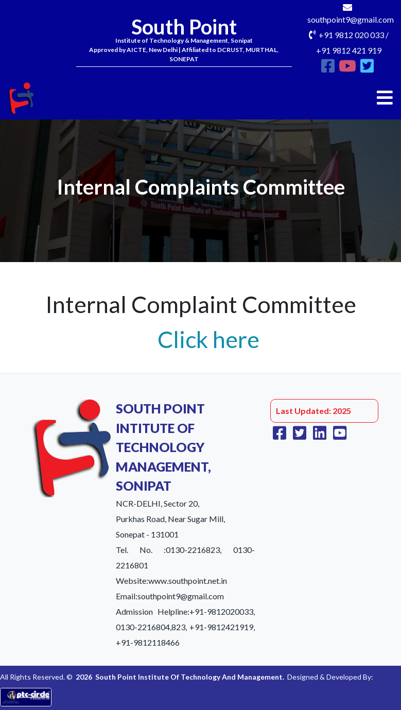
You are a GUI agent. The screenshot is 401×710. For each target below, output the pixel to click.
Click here (208, 339)
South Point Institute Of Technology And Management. (189, 676)
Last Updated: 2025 (313, 410)
